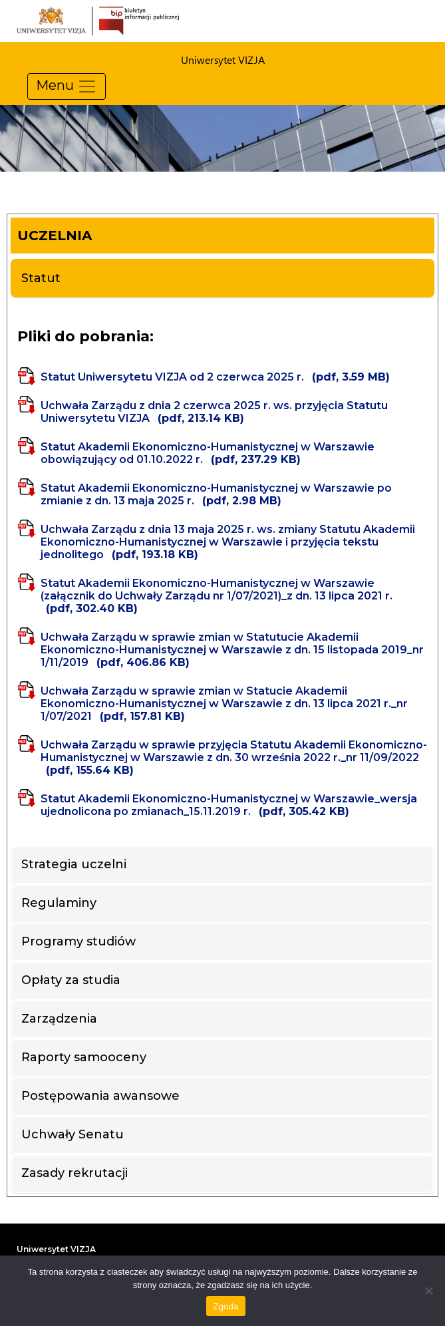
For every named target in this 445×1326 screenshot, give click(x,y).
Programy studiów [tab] (78, 941)
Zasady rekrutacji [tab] (74, 1173)
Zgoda (225, 1306)
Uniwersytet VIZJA (56, 1249)
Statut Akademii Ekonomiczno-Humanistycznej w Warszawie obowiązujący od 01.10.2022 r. (207, 453)
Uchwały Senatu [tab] (72, 1134)
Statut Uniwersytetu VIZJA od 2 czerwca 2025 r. (215, 377)
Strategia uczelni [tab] (73, 864)
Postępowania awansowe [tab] (100, 1095)
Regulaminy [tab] (58, 903)
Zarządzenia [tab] (59, 1018)
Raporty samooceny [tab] (83, 1057)
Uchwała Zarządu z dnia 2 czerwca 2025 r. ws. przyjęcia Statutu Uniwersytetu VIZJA (214, 411)
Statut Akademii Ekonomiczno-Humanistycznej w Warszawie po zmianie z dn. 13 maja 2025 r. (216, 494)
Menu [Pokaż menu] (66, 86)
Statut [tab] (41, 278)
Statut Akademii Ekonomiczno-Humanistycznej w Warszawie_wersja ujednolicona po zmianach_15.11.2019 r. (229, 805)
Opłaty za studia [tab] (70, 980)
